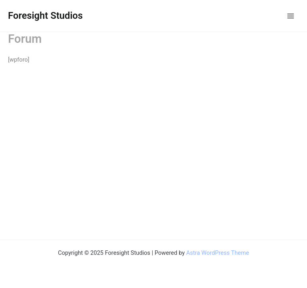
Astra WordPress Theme (217, 252)
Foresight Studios (45, 15)
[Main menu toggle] (290, 16)
